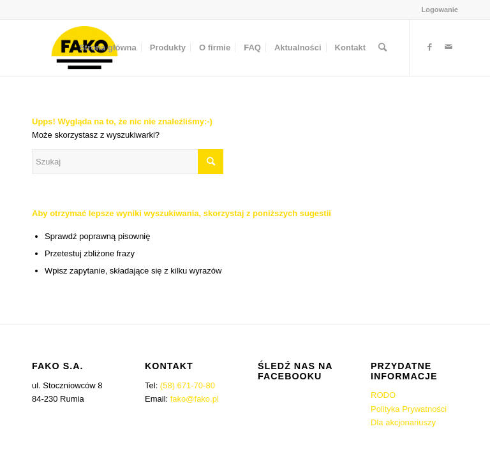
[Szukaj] (382, 48)
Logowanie (440, 9)
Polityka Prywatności (409, 409)
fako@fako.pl (194, 399)
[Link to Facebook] (429, 47)
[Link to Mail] (448, 47)
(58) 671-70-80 (187, 385)
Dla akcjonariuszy (403, 422)
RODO (383, 395)
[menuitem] (436, 9)
